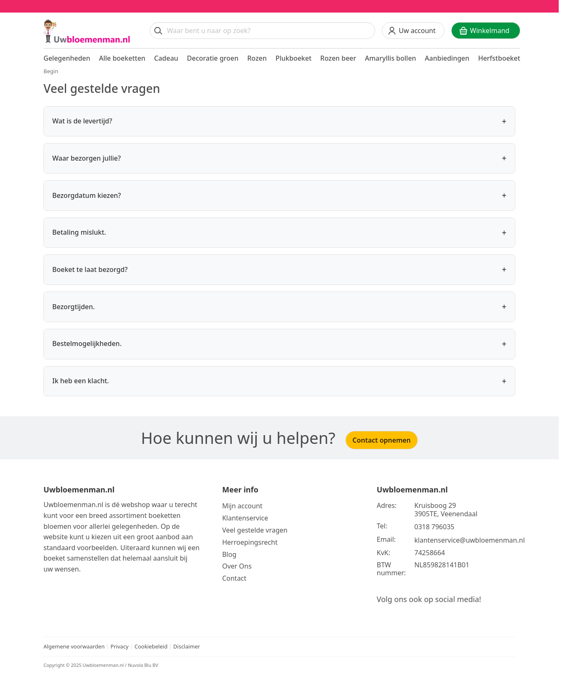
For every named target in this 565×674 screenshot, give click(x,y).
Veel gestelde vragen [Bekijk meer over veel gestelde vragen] (254, 530)
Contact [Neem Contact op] (234, 578)
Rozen (257, 58)
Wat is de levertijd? (279, 121)
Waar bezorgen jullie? (279, 158)
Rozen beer (338, 58)
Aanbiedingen (447, 58)
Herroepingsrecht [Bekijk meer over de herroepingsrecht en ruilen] (250, 542)
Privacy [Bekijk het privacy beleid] (120, 646)
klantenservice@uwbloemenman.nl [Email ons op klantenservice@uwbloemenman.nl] (469, 540)
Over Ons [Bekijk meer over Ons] (236, 566)
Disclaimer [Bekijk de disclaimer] (186, 646)
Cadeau (166, 58)
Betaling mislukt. (279, 232)
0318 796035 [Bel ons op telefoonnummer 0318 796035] (434, 526)
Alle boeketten (122, 58)
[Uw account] (413, 30)
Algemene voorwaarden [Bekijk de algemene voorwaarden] (74, 646)
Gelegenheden (66, 58)
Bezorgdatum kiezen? (279, 195)
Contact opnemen (382, 440)
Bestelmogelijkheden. (279, 344)
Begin (50, 71)
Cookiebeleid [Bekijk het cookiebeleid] (150, 646)
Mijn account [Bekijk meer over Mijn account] (242, 505)
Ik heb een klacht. (279, 381)
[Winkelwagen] (485, 30)
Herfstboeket (499, 58)
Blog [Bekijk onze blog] (229, 554)
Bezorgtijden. (279, 306)
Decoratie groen (212, 58)
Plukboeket (294, 58)
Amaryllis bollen (390, 58)
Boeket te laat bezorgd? (279, 269)
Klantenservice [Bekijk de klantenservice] (245, 518)
